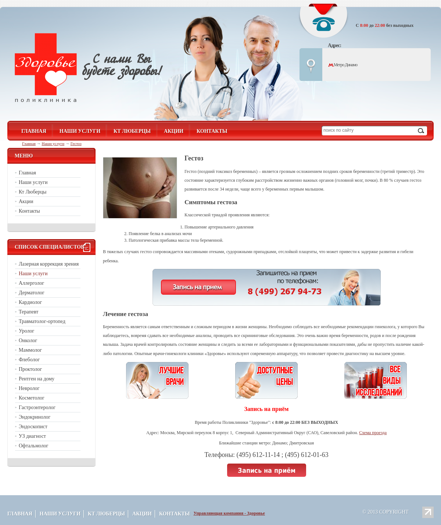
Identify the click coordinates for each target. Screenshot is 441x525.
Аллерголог (31, 283)
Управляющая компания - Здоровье (229, 513)
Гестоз (76, 143)
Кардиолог (30, 302)
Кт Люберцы (132, 131)
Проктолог (30, 369)
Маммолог (30, 350)
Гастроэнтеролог (37, 407)
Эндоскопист (33, 426)
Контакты (212, 131)
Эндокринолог (34, 417)
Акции (173, 131)
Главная (29, 143)
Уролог (26, 331)
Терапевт (28, 312)
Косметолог (31, 398)
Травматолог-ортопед (42, 321)
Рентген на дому (36, 379)
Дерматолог (31, 292)
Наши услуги (80, 131)
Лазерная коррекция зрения (49, 264)
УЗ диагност (32, 436)
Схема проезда (373, 432)
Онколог (28, 340)
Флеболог (29, 359)
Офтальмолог (34, 445)
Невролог (29, 388)
